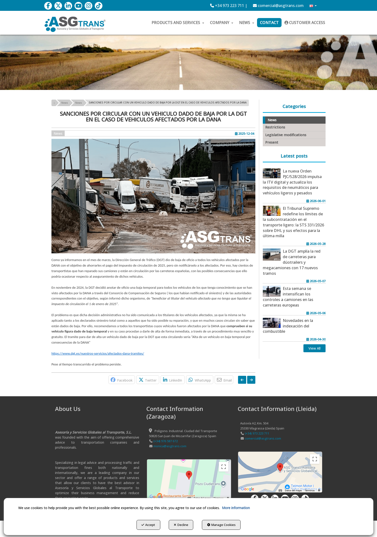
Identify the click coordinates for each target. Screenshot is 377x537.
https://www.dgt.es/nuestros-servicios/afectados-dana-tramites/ (97, 353)
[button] (48, 6)
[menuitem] (228, 5)
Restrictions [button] (275, 127)
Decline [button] (181, 525)
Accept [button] (146, 525)
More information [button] (236, 508)
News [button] (58, 133)
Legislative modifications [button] (285, 135)
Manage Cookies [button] (223, 525)
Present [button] (271, 142)
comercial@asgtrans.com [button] (278, 5)
